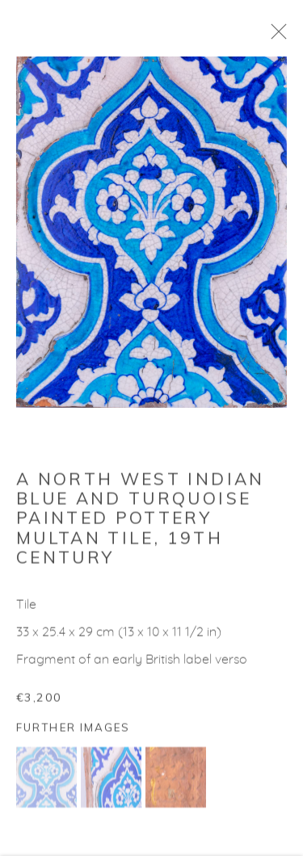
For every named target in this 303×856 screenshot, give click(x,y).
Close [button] (291, 36)
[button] (46, 783)
